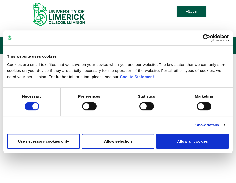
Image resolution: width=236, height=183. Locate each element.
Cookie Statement (137, 76)
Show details (207, 125)
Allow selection (118, 141)
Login (191, 11)
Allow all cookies (192, 141)
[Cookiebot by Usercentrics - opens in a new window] (206, 38)
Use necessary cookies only (43, 141)
